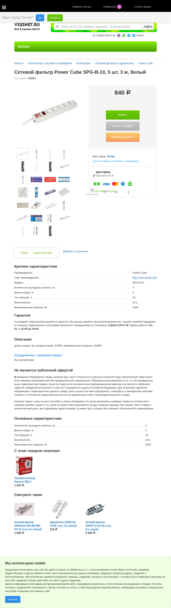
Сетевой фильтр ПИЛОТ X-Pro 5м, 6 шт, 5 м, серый (99, 526)
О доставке (99, 191)
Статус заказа (142, 6)
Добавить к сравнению (75, 251)
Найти (148, 26)
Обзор (24, 252)
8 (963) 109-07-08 (105, 35)
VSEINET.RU (27, 27)
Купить (122, 114)
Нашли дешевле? (122, 137)
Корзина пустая (82, 6)
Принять (13, 599)
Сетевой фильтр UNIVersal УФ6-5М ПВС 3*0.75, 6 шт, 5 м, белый (28, 526)
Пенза (110, 156)
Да (40, 17)
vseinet (140, 35)
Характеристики (42, 252)
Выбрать (55, 17)
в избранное (92, 194)
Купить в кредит (122, 125)
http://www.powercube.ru (147, 277)
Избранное (113, 7)
